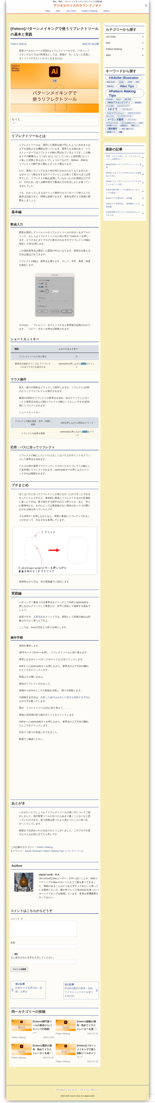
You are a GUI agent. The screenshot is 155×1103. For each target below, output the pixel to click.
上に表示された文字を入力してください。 (33, 960)
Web (47, 11)
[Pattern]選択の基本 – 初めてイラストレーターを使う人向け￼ (79, 994)
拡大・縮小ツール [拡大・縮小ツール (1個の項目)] (128, 128)
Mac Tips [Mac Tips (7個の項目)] (127, 86)
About (106, 11)
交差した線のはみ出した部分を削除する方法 (64, 697)
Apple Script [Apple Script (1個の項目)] (111, 82)
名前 (12, 945)
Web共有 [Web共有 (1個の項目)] (138, 102)
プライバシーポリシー (88, 1092)
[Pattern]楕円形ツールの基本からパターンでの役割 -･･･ (123, 191)
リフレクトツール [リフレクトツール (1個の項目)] (112, 123)
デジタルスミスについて (67, 1092)
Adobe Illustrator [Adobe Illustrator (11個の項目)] (125, 78)
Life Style (71, 11)
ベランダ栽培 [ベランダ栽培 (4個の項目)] (116, 119)
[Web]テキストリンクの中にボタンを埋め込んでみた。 (123, 174)
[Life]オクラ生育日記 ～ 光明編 (119, 198)
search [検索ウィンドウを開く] (146, 5)
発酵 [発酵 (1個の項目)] (121, 132)
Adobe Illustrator (33, 851)
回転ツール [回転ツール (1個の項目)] (135, 125)
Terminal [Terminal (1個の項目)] (110, 99)
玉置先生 (38, 616)
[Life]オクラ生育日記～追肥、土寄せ (28, 992)
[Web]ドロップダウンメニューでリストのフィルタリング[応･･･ (123, 182)
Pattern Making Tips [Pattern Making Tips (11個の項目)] (122, 93)
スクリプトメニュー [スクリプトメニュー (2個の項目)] (116, 113)
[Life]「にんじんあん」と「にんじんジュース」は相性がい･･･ (123, 157)
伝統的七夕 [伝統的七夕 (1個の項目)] (124, 125)
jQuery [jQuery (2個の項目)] (111, 86)
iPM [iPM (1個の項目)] (138, 82)
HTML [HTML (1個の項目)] (130, 82)
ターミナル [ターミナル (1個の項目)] (110, 116)
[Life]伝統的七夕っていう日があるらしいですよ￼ (123, 213)
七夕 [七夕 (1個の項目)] (141, 123)
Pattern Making (90, 11)
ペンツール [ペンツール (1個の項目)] (132, 119)
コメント (16, 918)
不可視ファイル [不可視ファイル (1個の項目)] (111, 125)
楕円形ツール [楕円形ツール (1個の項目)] (111, 132)
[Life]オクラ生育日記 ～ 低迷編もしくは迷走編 (123, 205)
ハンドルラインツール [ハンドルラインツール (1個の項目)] (124, 116)
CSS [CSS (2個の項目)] (122, 82)
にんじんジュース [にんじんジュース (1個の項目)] (123, 105)
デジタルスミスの (77, 5)
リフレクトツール (74, 851)
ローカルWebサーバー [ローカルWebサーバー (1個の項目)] (128, 123)
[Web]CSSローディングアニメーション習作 (123, 166)
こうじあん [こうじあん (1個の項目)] (110, 105)
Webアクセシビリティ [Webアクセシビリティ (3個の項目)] (119, 102)
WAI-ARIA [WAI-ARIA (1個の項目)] (128, 99)
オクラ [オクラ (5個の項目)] (113, 109)
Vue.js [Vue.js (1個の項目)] (119, 99)
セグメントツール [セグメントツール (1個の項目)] (134, 113)
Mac (58, 11)
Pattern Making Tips (53, 851)
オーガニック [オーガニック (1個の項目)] (127, 109)
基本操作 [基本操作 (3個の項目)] (113, 129)
